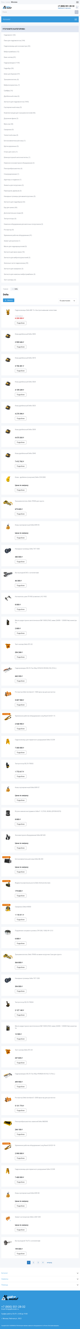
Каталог (40, 19)
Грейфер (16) (8, 90)
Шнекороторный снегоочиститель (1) (17, 157)
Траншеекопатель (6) (11, 79)
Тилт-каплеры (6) (10, 280)
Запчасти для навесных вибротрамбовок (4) (19, 274)
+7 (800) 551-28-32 (66, 6)
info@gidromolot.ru (12, 1309)
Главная (5, 289)
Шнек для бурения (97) (12, 74)
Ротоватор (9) (9, 230)
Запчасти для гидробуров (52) (14, 202)
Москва (14, 2)
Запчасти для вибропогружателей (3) (17, 257)
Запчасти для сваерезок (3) (13, 269)
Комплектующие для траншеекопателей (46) (19, 113)
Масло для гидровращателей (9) (15, 246)
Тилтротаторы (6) (10, 218)
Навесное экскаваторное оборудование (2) (19, 163)
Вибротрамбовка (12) (11, 52)
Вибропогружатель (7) (12, 85)
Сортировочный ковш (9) (13, 107)
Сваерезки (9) (9, 129)
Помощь (40, 1285)
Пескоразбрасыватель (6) (13, 168)
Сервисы (40, 1279)
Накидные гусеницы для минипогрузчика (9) (19, 196)
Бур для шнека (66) (10, 207)
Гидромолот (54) (10, 35)
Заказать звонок (64, 8)
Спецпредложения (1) (11, 174)
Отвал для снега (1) (11, 152)
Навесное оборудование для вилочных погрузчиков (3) (23, 224)
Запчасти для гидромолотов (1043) (16, 102)
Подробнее (21, 323)
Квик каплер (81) (10, 57)
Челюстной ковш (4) (11, 135)
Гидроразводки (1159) (12, 63)
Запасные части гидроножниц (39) (16, 263)
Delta (16, 289)
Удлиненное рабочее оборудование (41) (18, 235)
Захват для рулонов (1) (12, 241)
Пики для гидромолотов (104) (14, 40)
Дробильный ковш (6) (11, 96)
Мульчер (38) (8, 124)
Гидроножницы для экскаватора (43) (17, 46)
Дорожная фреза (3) (11, 118)
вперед (49, 1262)
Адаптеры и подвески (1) (12, 180)
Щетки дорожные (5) (11, 146)
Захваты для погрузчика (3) (14, 185)
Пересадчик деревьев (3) (13, 191)
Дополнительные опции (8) (13, 213)
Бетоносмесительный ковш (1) (15, 141)
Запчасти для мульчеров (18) (14, 252)
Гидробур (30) (9, 68)
